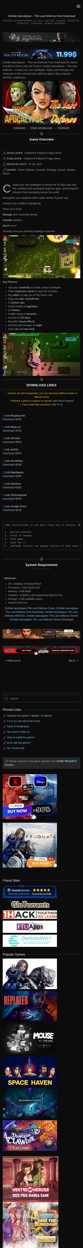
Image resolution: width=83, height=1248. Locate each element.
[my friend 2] (30, 904)
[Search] (41, 698)
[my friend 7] (30, 940)
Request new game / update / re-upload (29, 715)
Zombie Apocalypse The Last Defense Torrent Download (41, 619)
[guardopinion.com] (30, 891)
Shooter (73, 21)
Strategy (23, 23)
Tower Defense (54, 23)
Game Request (65, 400)
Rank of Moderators (18, 726)
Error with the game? (19, 742)
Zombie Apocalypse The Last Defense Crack (30, 608)
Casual (61, 21)
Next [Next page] (73, 661)
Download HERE (12, 419)
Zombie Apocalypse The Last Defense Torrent (52, 615)
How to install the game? (21, 737)
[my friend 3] (30, 914)
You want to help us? (18, 731)
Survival (37, 23)
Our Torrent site (15, 748)
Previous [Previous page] (13, 661)
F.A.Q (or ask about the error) (23, 721)
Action (50, 21)
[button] (78, 6)
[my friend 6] (30, 926)
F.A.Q (60, 404)
